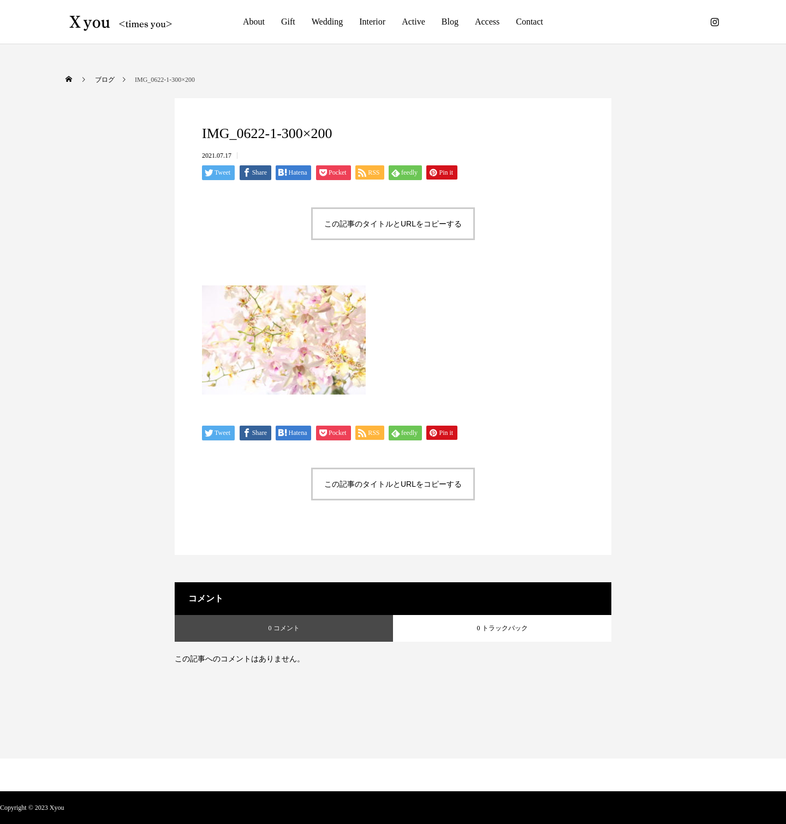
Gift (288, 21)
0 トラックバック (502, 628)
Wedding (327, 21)
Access (487, 21)
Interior (372, 21)
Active (413, 21)
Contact (529, 21)
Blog (450, 21)
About (254, 21)
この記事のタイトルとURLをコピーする (393, 223)
